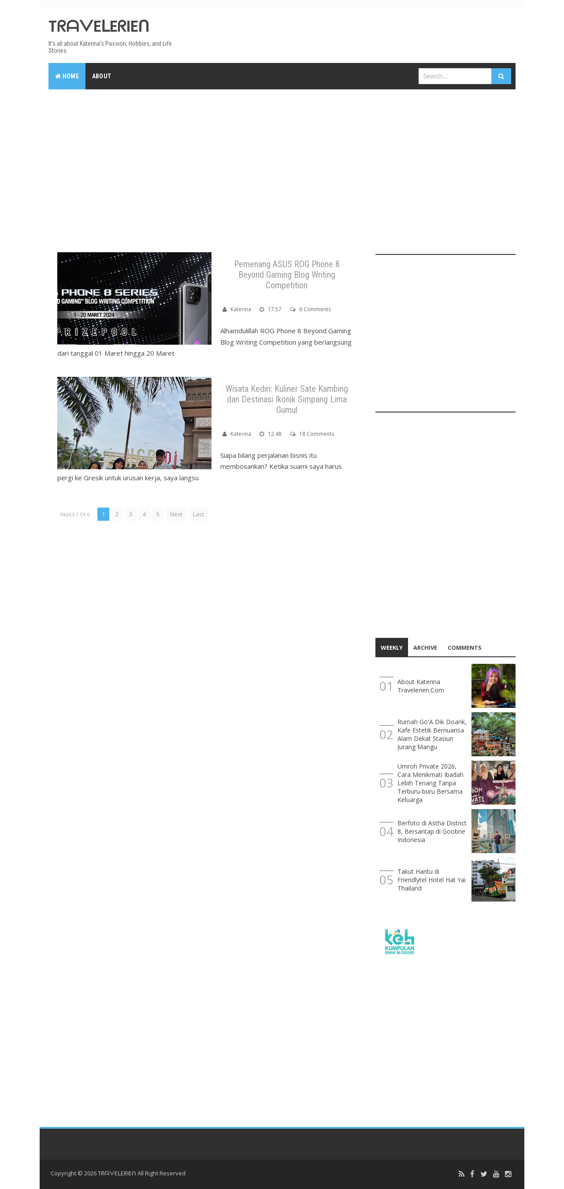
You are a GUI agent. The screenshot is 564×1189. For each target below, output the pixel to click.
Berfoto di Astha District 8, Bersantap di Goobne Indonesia (432, 831)
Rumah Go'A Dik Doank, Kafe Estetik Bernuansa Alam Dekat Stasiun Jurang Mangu (432, 734)
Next (176, 514)
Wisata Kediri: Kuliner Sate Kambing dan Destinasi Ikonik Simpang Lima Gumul (287, 399)
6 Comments (315, 309)
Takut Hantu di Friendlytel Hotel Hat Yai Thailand (431, 879)
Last (198, 514)
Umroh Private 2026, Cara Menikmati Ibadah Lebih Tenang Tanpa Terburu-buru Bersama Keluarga (430, 783)
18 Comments (316, 434)
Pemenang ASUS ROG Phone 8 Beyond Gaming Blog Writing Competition (287, 275)
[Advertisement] (282, 162)
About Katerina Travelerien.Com (420, 685)
